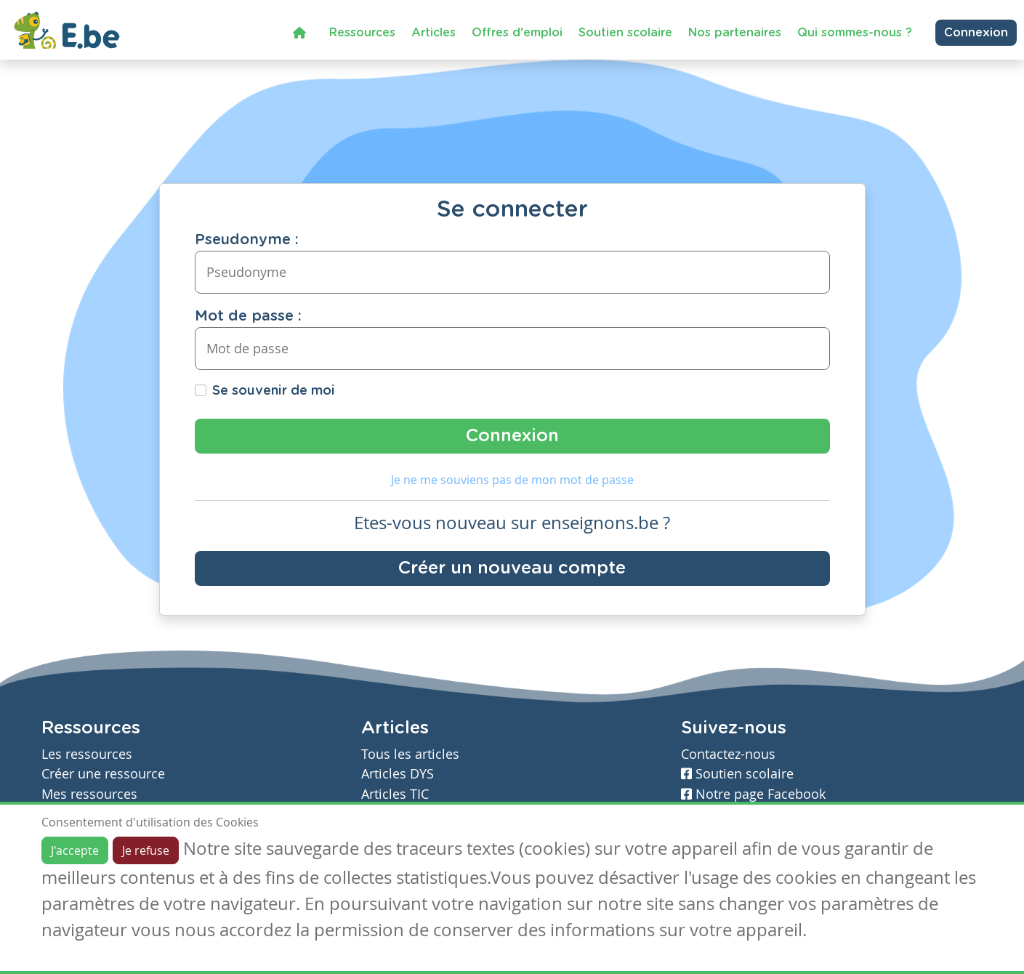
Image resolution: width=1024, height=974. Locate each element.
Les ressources (86, 754)
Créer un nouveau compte (512, 568)
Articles (433, 33)
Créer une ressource (103, 773)
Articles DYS (397, 773)
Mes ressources (89, 794)
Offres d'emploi (517, 33)
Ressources (362, 33)
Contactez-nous (728, 754)
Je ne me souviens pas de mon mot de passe (512, 480)
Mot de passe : (248, 316)
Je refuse (145, 850)
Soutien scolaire (625, 33)
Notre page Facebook (753, 794)
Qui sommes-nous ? (854, 33)
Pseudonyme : (247, 240)
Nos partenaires (734, 33)
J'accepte (75, 850)
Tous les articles (410, 754)
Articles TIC (395, 794)
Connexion (976, 33)
